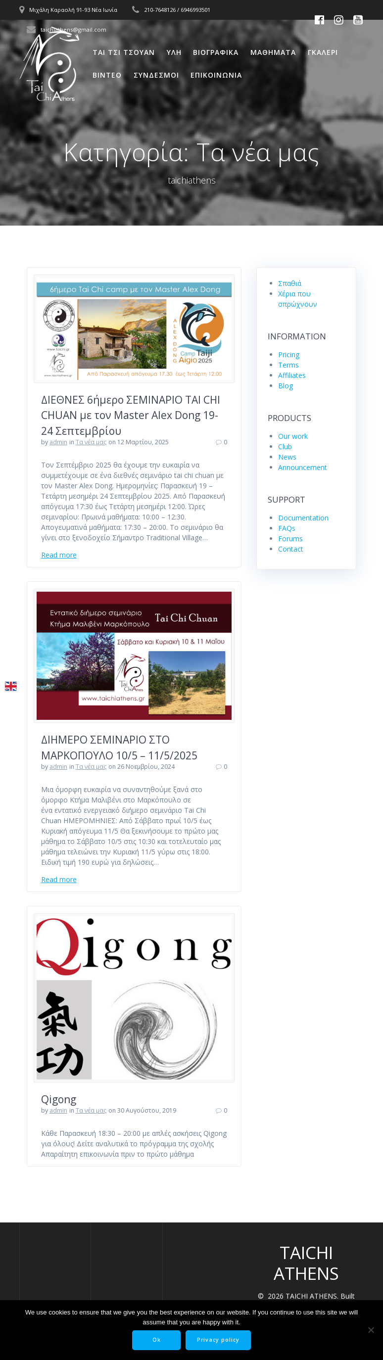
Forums (290, 538)
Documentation (303, 517)
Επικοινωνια (216, 75)
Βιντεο (107, 75)
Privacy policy (218, 1339)
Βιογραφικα (216, 52)
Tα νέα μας (91, 442)
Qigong (58, 1099)
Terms (288, 365)
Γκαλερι (323, 52)
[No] (371, 1330)
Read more (59, 555)
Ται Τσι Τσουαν (124, 52)
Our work (293, 436)
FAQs (286, 528)
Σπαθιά (289, 283)
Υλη (174, 52)
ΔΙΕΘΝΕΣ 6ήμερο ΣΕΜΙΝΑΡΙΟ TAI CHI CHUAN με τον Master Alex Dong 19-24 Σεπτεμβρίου (130, 415)
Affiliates (292, 375)
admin (58, 442)
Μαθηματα (273, 52)
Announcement (302, 467)
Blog (285, 385)
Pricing (288, 354)
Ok (156, 1339)
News (287, 457)
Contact (290, 549)
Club (285, 446)
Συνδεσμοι (156, 75)
